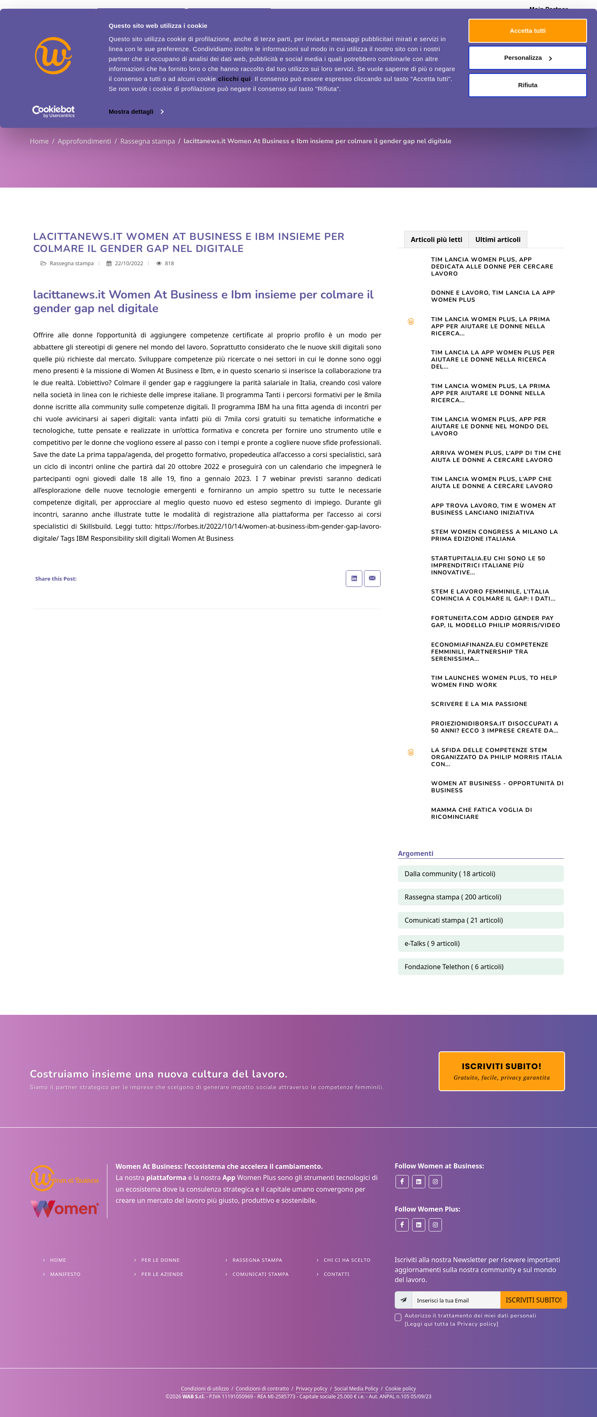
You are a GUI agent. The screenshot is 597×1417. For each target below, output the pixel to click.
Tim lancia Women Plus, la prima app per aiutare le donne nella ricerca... (490, 326)
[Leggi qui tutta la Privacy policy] (452, 1324)
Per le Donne (160, 1260)
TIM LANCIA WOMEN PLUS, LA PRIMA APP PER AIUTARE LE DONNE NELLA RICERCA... (490, 393)
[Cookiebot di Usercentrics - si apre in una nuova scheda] (53, 103)
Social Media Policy (356, 1388)
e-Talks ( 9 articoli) (432, 943)
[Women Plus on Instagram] (435, 1224)
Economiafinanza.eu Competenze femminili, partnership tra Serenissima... (489, 652)
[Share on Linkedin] (354, 578)
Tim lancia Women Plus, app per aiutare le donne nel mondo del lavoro (490, 426)
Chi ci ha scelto (347, 1260)
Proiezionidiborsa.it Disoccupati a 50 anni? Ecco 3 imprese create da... (494, 727)
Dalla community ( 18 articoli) (450, 873)
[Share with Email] (372, 578)
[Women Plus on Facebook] (402, 1224)
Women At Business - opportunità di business (497, 786)
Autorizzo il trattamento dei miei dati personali (486, 1320)
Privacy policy (312, 1388)
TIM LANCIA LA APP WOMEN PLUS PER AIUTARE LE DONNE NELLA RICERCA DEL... (493, 360)
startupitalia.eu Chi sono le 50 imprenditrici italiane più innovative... (488, 566)
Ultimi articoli (497, 239)
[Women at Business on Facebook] (402, 1181)
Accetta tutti (528, 21)
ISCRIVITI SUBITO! (534, 1300)
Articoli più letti (436, 239)
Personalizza (528, 49)
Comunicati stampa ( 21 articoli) (454, 920)
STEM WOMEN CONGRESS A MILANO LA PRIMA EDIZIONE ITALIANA (494, 535)
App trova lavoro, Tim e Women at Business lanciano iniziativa (493, 509)
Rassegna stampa (147, 141)
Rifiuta (528, 76)
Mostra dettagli (131, 102)
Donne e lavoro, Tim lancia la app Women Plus (493, 296)
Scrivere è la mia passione (479, 704)
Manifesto (65, 1274)
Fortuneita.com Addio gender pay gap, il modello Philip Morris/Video (496, 621)
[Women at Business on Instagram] (435, 1181)
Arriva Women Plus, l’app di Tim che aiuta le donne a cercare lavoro (496, 456)
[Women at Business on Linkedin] (418, 1181)
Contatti (336, 1274)
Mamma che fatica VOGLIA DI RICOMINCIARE (481, 813)
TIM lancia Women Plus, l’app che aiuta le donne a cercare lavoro (492, 482)
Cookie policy (400, 1388)
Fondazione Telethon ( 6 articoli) (454, 966)
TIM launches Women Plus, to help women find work (494, 681)
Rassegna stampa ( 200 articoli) (453, 897)
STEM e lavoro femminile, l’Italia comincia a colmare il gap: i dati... (493, 595)
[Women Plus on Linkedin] (418, 1224)
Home (39, 141)
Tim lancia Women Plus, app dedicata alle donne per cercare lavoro (492, 267)
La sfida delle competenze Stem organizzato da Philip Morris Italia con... (496, 757)
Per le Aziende (162, 1274)
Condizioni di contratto (262, 1388)
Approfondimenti (84, 141)
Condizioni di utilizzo (205, 1388)
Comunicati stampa (261, 1274)
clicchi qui (234, 69)
